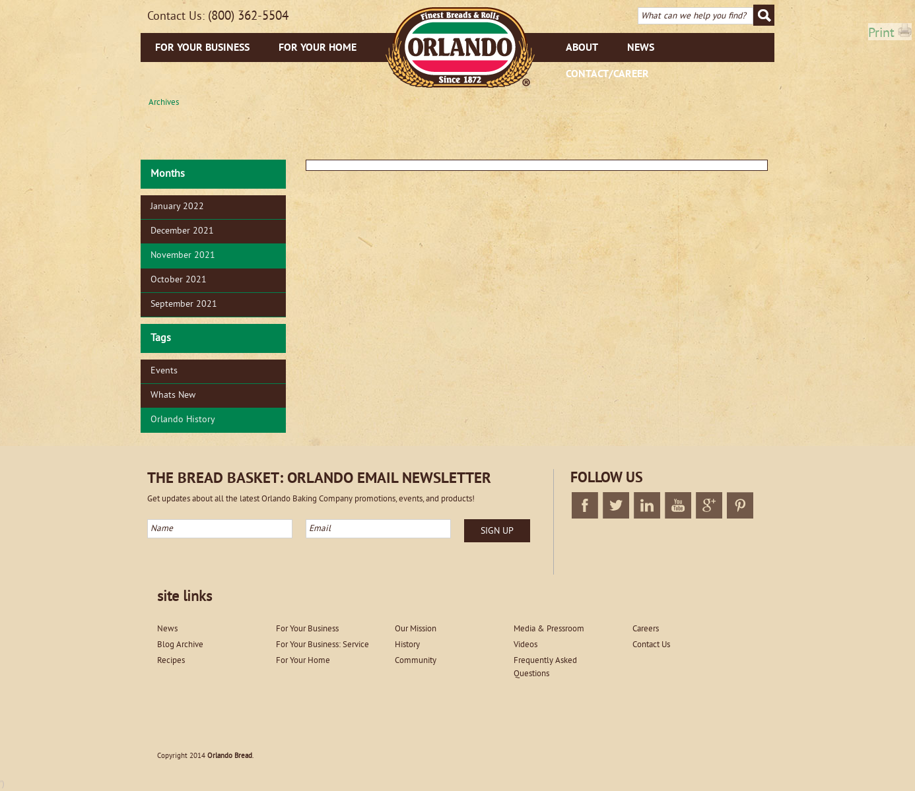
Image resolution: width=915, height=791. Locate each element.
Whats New (173, 395)
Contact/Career (607, 75)
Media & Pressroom (549, 629)
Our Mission (415, 629)
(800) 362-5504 (248, 16)
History (407, 645)
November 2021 (183, 255)
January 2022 (177, 206)
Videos (525, 645)
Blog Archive (180, 645)
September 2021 (184, 304)
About (582, 48)
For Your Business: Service (322, 645)
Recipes (171, 661)
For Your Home (317, 48)
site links (184, 597)
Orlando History (183, 420)
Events (164, 371)
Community (415, 661)
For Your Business (202, 48)
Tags (161, 338)
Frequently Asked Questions (545, 668)
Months (168, 174)
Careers (645, 629)
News (640, 48)
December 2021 (182, 231)
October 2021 (179, 280)
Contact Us (651, 645)
